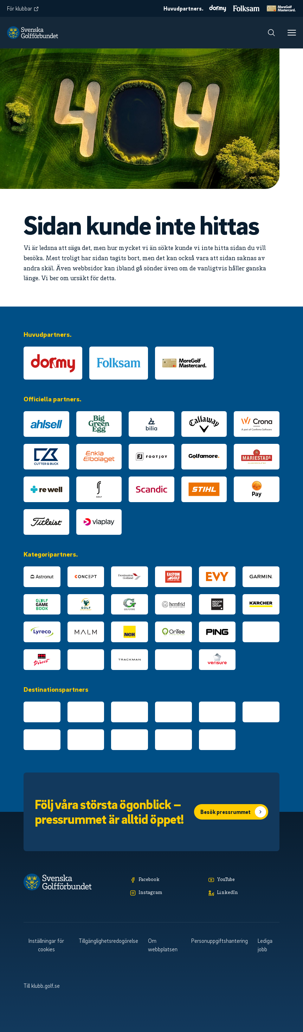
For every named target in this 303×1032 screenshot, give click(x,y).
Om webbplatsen (163, 945)
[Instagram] (165, 893)
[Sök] (271, 32)
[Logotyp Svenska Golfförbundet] (32, 32)
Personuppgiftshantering (219, 940)
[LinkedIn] (243, 893)
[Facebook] (165, 880)
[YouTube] (243, 880)
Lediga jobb (265, 945)
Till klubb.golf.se (42, 985)
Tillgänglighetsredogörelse (108, 940)
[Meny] (291, 32)
